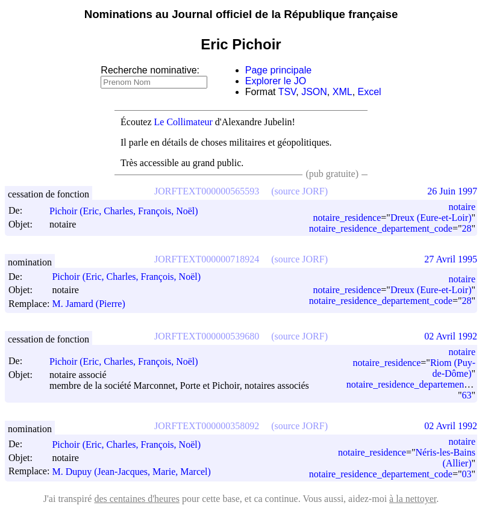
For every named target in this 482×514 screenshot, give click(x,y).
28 (466, 228)
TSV (287, 92)
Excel (369, 92)
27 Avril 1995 (450, 259)
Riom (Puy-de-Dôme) (452, 368)
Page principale (278, 70)
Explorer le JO (275, 81)
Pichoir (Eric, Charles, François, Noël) (129, 211)
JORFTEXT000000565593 (206, 191)
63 (466, 395)
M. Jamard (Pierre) (94, 304)
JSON (314, 92)
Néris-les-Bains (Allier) (445, 457)
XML (342, 92)
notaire (462, 207)
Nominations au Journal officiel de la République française (241, 14)
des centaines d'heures (137, 499)
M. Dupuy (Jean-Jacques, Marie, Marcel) (136, 471)
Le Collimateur (183, 122)
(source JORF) (299, 191)
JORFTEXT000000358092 (206, 426)
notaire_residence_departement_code (380, 228)
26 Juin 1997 (452, 191)
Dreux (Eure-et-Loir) (431, 217)
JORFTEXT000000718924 (206, 259)
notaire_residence (347, 217)
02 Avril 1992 (450, 336)
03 (466, 474)
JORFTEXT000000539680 (206, 336)
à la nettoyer (412, 499)
